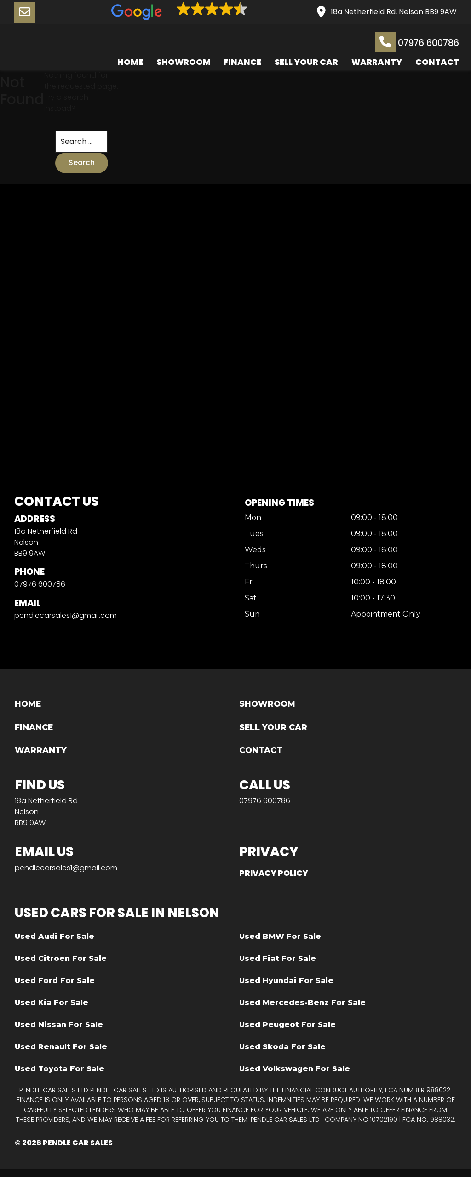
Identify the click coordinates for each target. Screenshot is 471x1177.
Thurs (254, 569)
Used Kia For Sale (51, 1010)
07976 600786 (415, 42)
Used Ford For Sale (55, 987)
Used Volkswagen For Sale (294, 1076)
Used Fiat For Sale (277, 965)
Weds (253, 553)
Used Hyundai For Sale (286, 987)
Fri (247, 585)
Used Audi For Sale (54, 943)
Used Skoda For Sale (282, 1054)
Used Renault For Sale (61, 1054)
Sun (250, 618)
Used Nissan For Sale (59, 1032)
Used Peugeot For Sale (287, 1032)
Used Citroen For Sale (61, 965)
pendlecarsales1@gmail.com (65, 618)
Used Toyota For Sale (59, 1076)
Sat (249, 602)
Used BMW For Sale (280, 943)
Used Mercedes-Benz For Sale (302, 1010)
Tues (252, 537)
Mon (251, 521)
